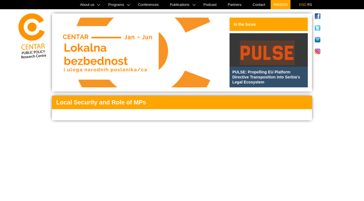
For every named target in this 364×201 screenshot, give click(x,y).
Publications (179, 5)
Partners (235, 5)
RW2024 (280, 5)
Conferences (148, 5)
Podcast (210, 5)
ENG (302, 5)
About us (87, 5)
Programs (116, 5)
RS (309, 5)
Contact (259, 5)
